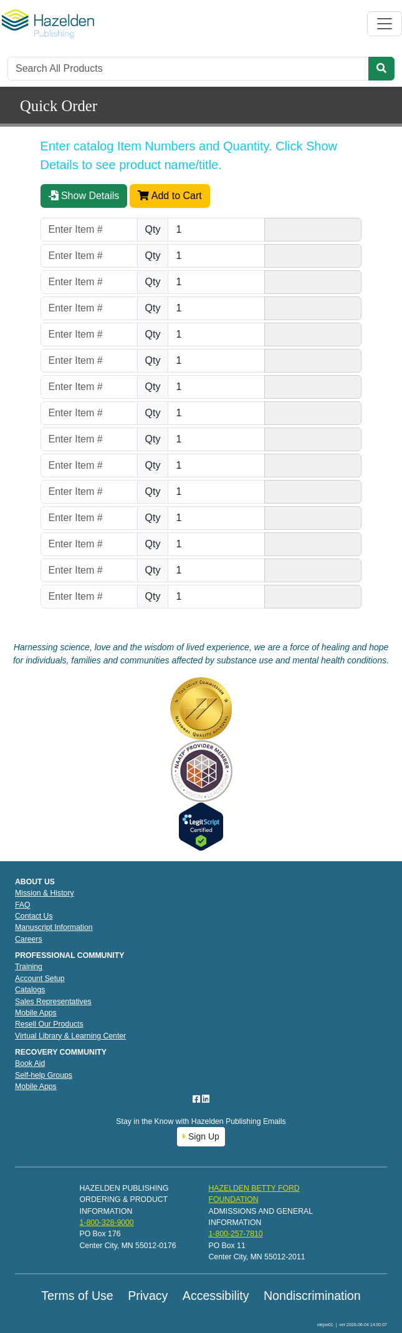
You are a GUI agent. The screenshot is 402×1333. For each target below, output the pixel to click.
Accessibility (216, 1295)
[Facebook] (198, 1099)
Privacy (148, 1295)
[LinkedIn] (205, 1099)
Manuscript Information (54, 927)
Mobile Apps (36, 1012)
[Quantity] (216, 230)
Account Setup (40, 978)
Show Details (84, 195)
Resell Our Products (49, 1024)
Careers (28, 939)
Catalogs (30, 989)
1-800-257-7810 (236, 1233)
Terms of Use (77, 1295)
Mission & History (44, 893)
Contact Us (34, 916)
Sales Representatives (53, 1001)
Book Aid (30, 1063)
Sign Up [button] (201, 1136)
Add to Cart (170, 195)
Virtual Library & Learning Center (70, 1036)
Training (28, 966)
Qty (153, 229)
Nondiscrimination (312, 1295)
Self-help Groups (43, 1075)
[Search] (188, 69)
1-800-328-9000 (107, 1222)
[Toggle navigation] (384, 23)
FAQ (23, 905)
